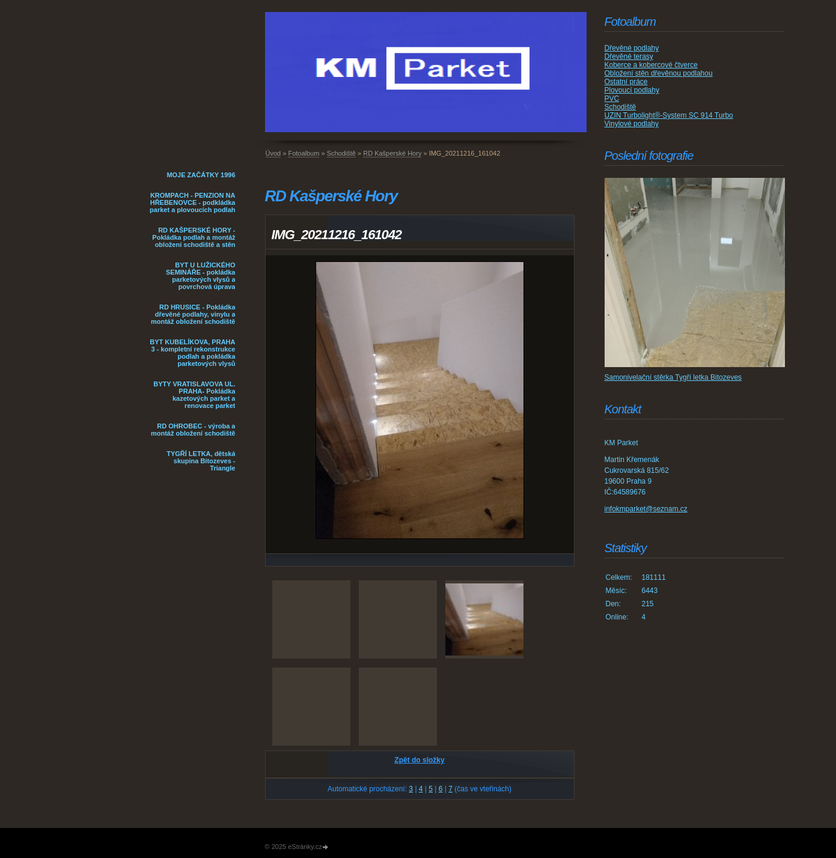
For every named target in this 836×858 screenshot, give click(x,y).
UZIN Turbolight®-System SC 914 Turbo (669, 115)
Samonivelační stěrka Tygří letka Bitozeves (673, 377)
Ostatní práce (626, 82)
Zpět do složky (419, 760)
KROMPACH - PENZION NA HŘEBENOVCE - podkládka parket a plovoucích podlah (192, 202)
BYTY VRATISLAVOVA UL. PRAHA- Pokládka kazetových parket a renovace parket (194, 394)
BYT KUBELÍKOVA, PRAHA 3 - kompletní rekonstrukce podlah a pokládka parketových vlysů (192, 352)
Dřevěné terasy (629, 56)
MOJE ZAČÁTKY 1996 (200, 174)
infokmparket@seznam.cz (646, 509)
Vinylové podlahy (632, 124)
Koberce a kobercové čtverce (651, 65)
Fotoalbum (303, 153)
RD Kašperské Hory (392, 153)
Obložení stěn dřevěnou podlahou (659, 73)
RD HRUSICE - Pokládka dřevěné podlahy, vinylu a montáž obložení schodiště (193, 314)
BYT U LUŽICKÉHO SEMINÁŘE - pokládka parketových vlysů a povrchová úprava (201, 275)
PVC (612, 98)
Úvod (273, 153)
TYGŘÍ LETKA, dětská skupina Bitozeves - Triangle (200, 461)
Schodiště (341, 153)
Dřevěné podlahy (632, 48)
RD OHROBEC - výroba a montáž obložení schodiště (193, 429)
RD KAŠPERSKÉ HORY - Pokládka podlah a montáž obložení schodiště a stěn (193, 237)
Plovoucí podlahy (632, 90)
